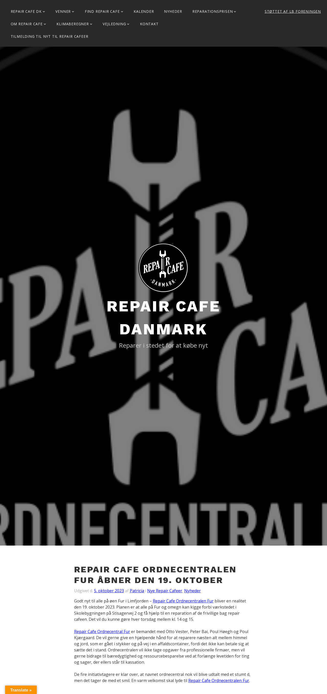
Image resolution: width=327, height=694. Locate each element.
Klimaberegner (72, 23)
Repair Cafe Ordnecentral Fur (102, 631)
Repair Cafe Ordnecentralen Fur (183, 601)
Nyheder (173, 11)
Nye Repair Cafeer (164, 591)
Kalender (144, 11)
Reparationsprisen (212, 11)
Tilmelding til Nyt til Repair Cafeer (49, 36)
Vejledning (114, 23)
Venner (63, 11)
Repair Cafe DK (26, 11)
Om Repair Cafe (27, 23)
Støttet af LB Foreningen (293, 11)
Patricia (137, 591)
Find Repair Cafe (102, 11)
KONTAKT (149, 23)
